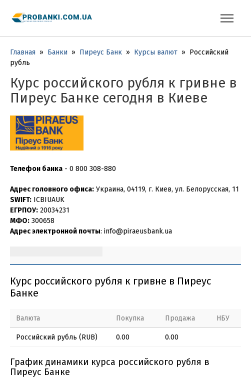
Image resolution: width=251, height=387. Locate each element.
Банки (58, 52)
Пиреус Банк (101, 52)
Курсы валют (156, 52)
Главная (23, 52)
